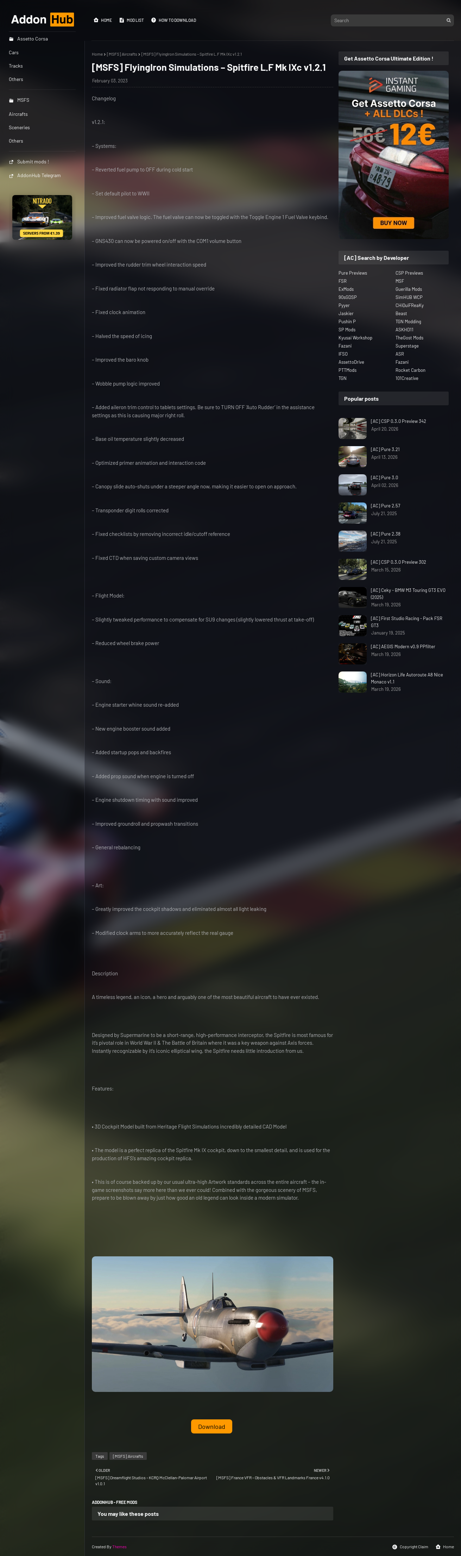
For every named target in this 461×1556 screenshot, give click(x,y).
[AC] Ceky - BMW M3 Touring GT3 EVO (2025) (408, 593)
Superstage (407, 346)
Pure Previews (353, 273)
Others (16, 141)
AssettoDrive (351, 362)
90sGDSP (348, 297)
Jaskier (346, 313)
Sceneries (19, 127)
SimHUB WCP (409, 297)
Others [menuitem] (16, 79)
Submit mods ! (29, 161)
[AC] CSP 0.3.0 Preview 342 (398, 421)
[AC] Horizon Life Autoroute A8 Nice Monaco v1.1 (407, 678)
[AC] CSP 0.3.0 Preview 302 (398, 562)
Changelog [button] (104, 98)
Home (102, 20)
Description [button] (105, 973)
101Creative (407, 378)
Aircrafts (18, 114)
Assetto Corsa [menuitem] (28, 39)
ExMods (346, 289)
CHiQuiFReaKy (410, 305)
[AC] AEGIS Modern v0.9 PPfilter (403, 646)
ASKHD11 (404, 329)
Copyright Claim (410, 1547)
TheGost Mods (409, 337)
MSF (400, 281)
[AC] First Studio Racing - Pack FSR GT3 (406, 621)
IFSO (343, 354)
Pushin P (347, 321)
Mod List (131, 20)
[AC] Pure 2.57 (385, 505)
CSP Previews (409, 273)
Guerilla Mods (409, 289)
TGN (343, 378)
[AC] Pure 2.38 (385, 534)
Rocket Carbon (410, 370)
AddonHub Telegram (35, 175)
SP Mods (347, 329)
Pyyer (344, 305)
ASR (400, 354)
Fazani (345, 346)
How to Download (173, 20)
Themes (119, 1546)
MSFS (19, 100)
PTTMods (347, 370)
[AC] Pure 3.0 (384, 477)
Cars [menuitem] (14, 52)
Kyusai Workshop (355, 337)
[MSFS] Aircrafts (122, 53)
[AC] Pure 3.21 (385, 449)
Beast (401, 313)
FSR (343, 281)
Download (211, 1426)
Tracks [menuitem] (16, 66)
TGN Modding (408, 321)
